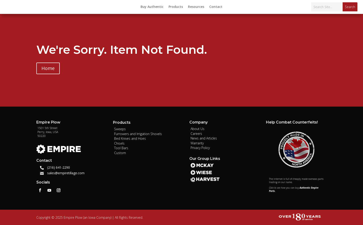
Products (176, 7)
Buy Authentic (152, 7)
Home (48, 68)
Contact (215, 7)
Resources (196, 7)
